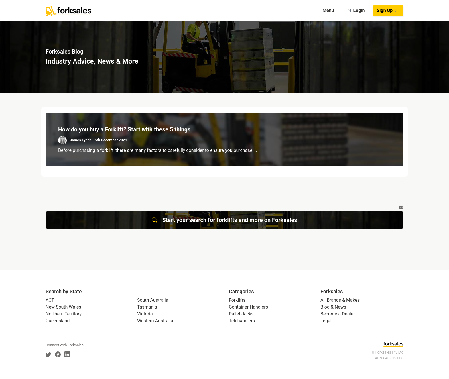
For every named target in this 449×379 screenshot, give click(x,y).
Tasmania (147, 307)
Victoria (145, 314)
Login (355, 10)
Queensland (58, 320)
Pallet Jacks (241, 314)
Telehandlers (242, 320)
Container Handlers (248, 307)
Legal (326, 320)
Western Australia (155, 320)
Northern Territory (64, 314)
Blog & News (333, 307)
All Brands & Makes (340, 300)
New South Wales (63, 307)
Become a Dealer (337, 314)
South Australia (152, 300)
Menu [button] (324, 10)
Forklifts (237, 300)
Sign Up (388, 10)
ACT (50, 300)
